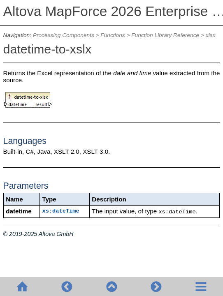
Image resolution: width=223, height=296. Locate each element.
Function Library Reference (165, 35)
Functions (112, 35)
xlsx (211, 35)
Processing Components (63, 35)
